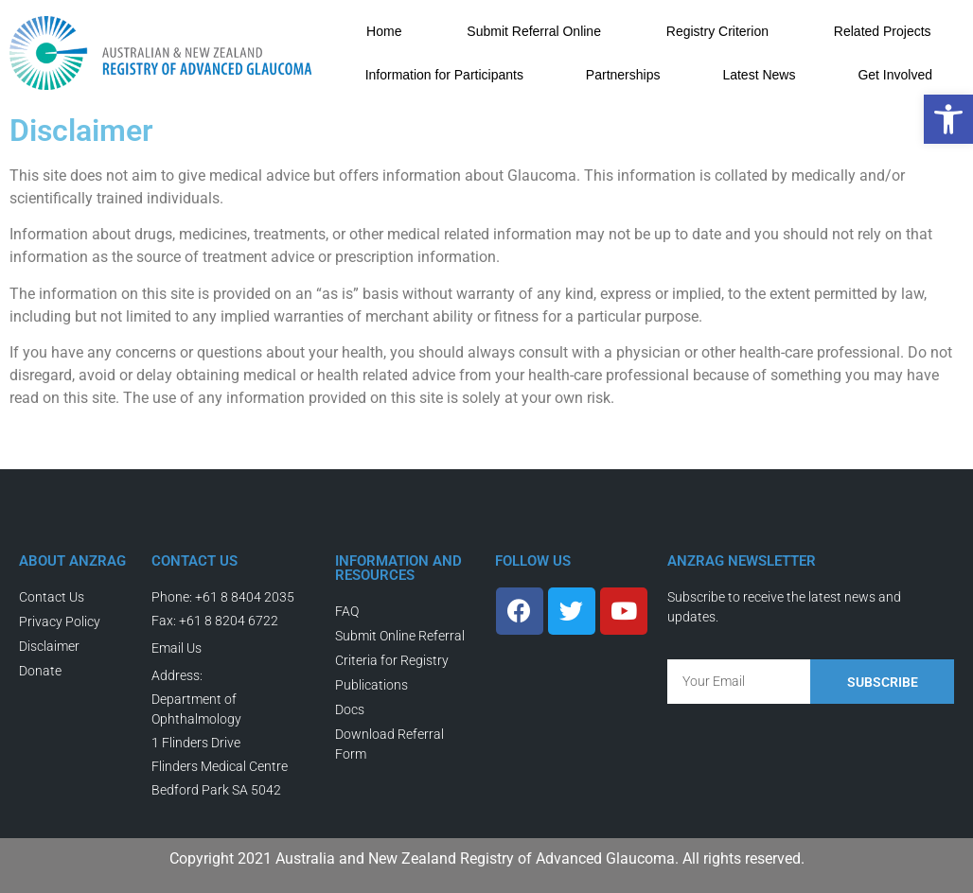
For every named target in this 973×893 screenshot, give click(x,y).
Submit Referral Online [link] (534, 31)
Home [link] (383, 31)
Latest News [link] (758, 74)
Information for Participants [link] (444, 74)
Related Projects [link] (882, 31)
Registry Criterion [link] (717, 31)
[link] (948, 119)
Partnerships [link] (623, 74)
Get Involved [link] (895, 74)
